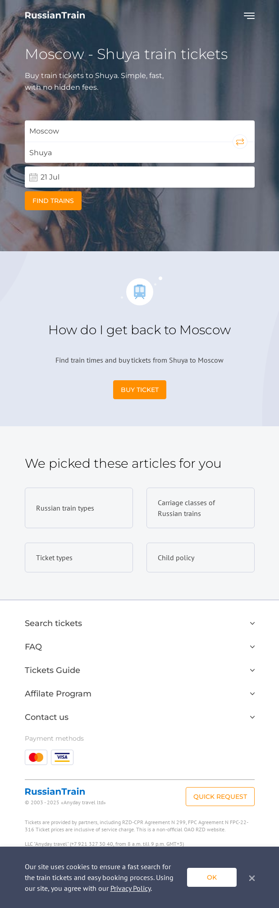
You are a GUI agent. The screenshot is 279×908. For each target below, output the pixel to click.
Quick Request (220, 797)
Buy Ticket (140, 390)
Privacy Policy (130, 888)
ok (212, 877)
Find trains (53, 201)
